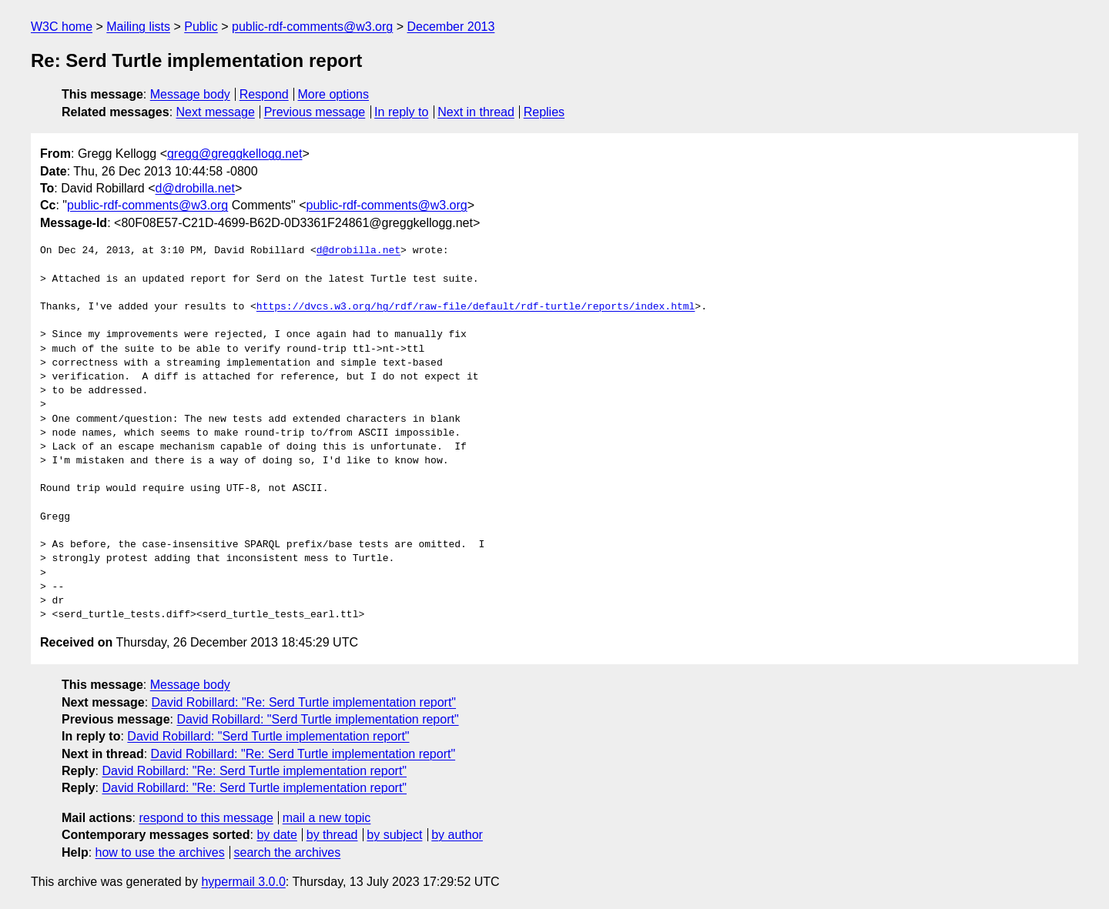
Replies (544, 112)
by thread (332, 834)
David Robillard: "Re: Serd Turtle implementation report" (304, 702)
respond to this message (206, 817)
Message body (190, 94)
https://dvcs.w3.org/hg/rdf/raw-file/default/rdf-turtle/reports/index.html (475, 307)
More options (334, 94)
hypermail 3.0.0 (243, 881)
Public (201, 26)
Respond (264, 94)
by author (457, 834)
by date (276, 834)
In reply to (401, 112)
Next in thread (475, 112)
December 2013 (451, 26)
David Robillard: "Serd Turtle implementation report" (317, 719)
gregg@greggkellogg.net (234, 153)
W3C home (61, 26)
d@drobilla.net (195, 188)
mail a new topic (327, 817)
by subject (394, 834)
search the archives (287, 852)
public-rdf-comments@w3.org (312, 26)
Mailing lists (138, 26)
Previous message (315, 112)
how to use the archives (160, 852)
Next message (215, 112)
